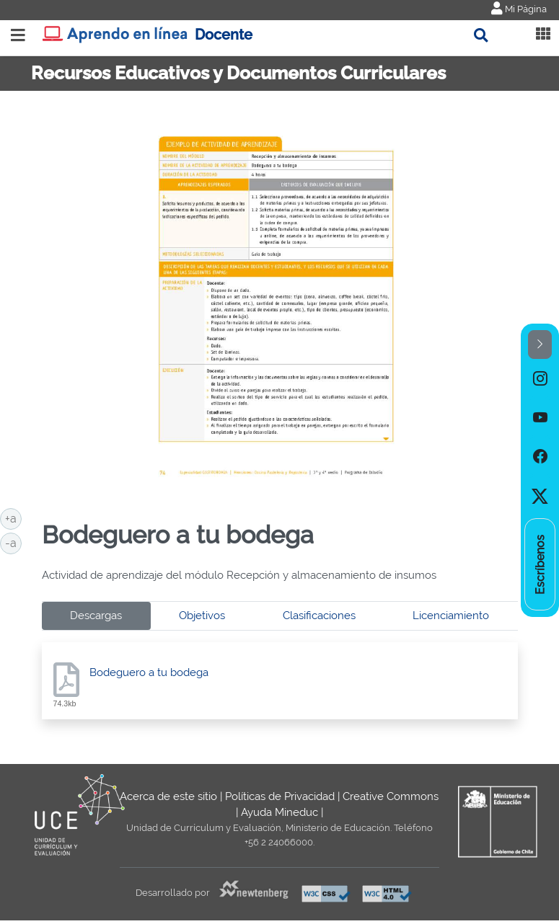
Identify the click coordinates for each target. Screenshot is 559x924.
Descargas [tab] (96, 615)
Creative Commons (391, 796)
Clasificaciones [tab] (319, 615)
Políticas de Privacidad (280, 796)
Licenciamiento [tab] (451, 615)
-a (13, 542)
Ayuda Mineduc (279, 812)
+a (13, 517)
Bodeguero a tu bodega (148, 672)
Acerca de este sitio (168, 796)
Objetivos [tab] (202, 615)
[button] (540, 345)
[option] (539, 378)
